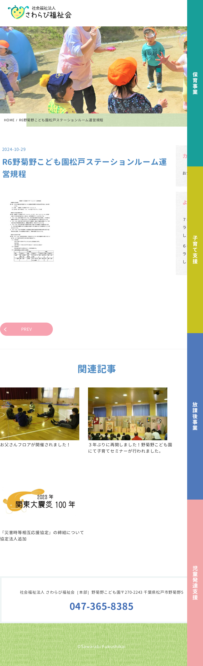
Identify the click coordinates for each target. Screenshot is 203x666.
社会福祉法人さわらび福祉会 (39, 12)
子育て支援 (195, 249)
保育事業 (195, 83)
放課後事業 (195, 416)
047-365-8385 (102, 606)
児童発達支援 (195, 583)
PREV (26, 329)
